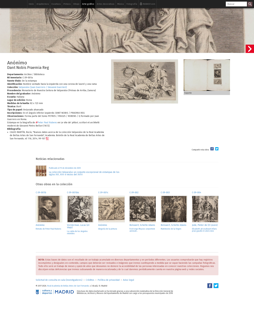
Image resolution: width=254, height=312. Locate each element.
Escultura (56, 4)
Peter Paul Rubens (46, 122)
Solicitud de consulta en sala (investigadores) (59, 280)
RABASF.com (147, 3)
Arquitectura (43, 4)
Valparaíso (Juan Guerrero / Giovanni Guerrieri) (43, 87)
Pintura (67, 4)
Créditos (90, 280)
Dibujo (76, 4)
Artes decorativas (105, 4)
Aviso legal (128, 280)
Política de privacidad (109, 280)
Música (120, 4)
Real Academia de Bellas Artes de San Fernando (68, 286)
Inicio (31, 4)
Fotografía (131, 4)
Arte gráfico (88, 4)
